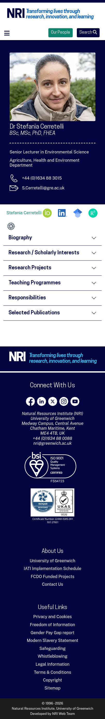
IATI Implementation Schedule (52, 568)
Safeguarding (52, 648)
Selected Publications (34, 313)
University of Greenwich (52, 560)
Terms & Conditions (52, 672)
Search (88, 32)
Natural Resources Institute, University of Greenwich (52, 708)
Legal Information (52, 664)
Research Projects (30, 268)
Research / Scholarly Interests (44, 253)
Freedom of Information (52, 624)
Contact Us (52, 584)
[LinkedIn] (41, 401)
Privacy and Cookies (52, 616)
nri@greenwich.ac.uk (52, 443)
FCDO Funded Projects (52, 576)
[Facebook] (30, 401)
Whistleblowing (53, 656)
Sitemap (52, 688)
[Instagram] (63, 401)
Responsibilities (27, 298)
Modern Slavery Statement (52, 640)
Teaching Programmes (35, 283)
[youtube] (74, 401)
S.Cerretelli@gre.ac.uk (43, 188)
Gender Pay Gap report (52, 632)
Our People (60, 33)
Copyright (52, 680)
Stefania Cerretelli (29, 213)
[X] (52, 401)
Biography (20, 238)
